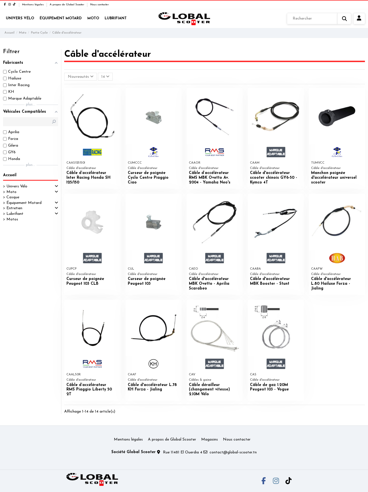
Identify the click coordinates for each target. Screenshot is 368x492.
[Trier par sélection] (80, 77)
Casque (12, 197)
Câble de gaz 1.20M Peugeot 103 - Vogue (269, 387)
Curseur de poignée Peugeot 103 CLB (85, 281)
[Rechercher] (319, 19)
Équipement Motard (24, 203)
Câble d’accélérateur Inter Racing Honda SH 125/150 (88, 178)
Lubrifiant (14, 214)
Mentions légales (33, 4)
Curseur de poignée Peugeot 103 (146, 281)
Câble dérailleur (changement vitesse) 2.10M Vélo (209, 390)
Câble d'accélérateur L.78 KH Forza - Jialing (152, 387)
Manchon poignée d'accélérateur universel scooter (334, 178)
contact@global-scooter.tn (233, 452)
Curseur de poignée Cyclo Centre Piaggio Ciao (148, 178)
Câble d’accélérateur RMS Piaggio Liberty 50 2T (89, 390)
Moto (11, 192)
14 (105, 76)
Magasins (209, 439)
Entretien (14, 208)
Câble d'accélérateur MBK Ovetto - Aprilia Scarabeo (209, 284)
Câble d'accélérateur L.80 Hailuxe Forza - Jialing (331, 284)
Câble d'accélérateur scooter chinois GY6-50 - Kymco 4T (273, 178)
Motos (12, 219)
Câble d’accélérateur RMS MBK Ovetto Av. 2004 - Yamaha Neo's (209, 178)
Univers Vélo (16, 186)
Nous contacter (99, 4)
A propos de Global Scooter (67, 4)
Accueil (9, 175)
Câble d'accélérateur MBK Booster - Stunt (270, 281)
